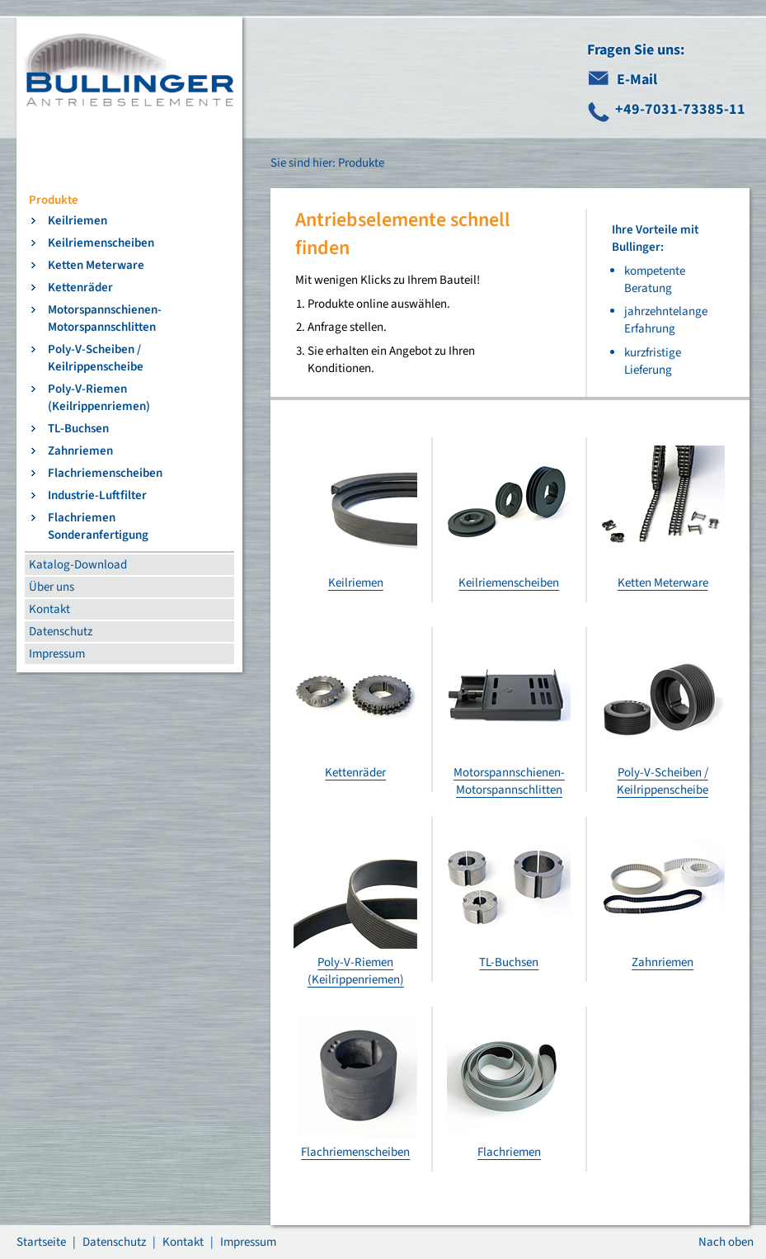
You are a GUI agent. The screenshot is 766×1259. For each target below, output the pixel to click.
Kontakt (49, 609)
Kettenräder (80, 287)
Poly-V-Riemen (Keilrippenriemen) (99, 397)
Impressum (57, 654)
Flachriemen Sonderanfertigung (98, 526)
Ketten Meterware (96, 265)
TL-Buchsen (78, 428)
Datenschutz (60, 631)
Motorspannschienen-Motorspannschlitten (105, 318)
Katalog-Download (78, 564)
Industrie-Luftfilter (97, 495)
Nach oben (726, 1242)
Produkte (53, 200)
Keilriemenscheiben (101, 243)
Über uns (51, 587)
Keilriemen (77, 220)
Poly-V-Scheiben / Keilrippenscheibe (95, 358)
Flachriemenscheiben (105, 473)
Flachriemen (509, 1152)
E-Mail (637, 79)
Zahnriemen (80, 451)
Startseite (41, 1242)
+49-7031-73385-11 (680, 109)
